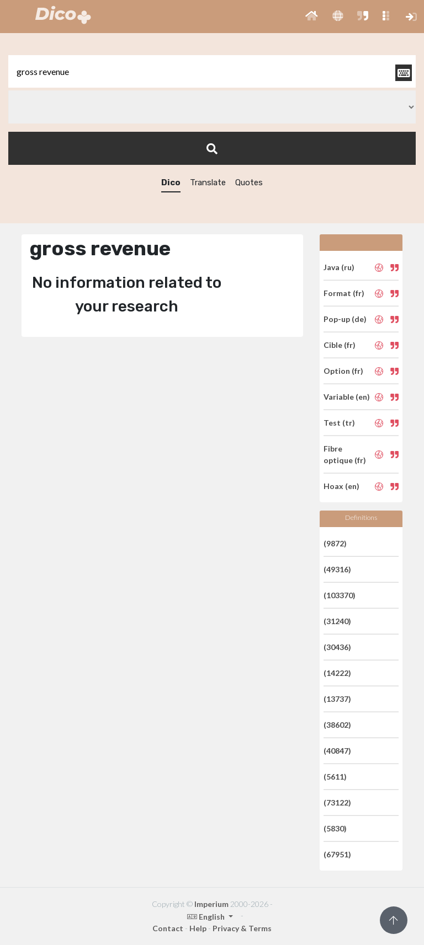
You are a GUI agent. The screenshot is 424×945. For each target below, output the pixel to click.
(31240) (337, 621)
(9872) (335, 543)
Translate (208, 182)
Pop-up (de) (345, 319)
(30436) (337, 647)
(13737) (337, 699)
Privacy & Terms (242, 928)
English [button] (206, 916)
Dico (171, 182)
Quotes (249, 182)
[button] (311, 16)
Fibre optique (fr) (345, 454)
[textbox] (212, 71)
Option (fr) (343, 370)
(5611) (335, 776)
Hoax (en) (341, 486)
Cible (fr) (340, 345)
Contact (167, 928)
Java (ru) (339, 267)
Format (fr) (344, 293)
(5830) (335, 828)
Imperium (211, 904)
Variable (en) (347, 396)
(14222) (337, 673)
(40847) (337, 750)
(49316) (337, 569)
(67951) (337, 854)
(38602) (337, 724)
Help (197, 928)
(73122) (337, 802)
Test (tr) (339, 422)
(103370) (340, 595)
